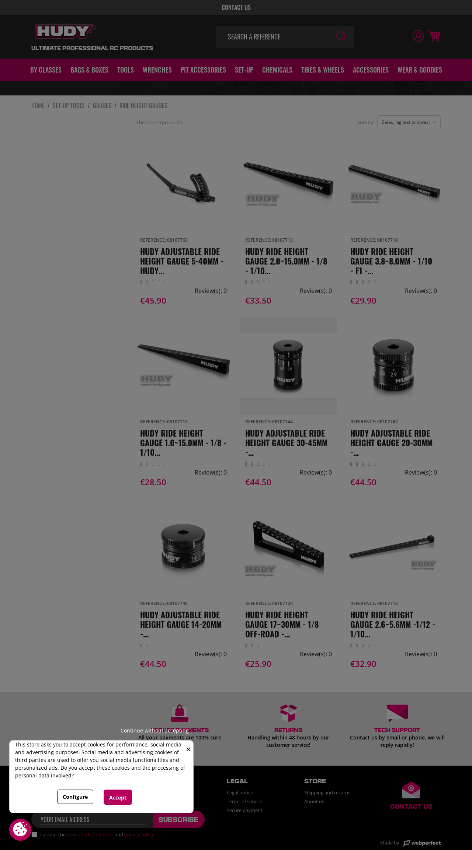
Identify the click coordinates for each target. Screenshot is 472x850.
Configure (75, 796)
